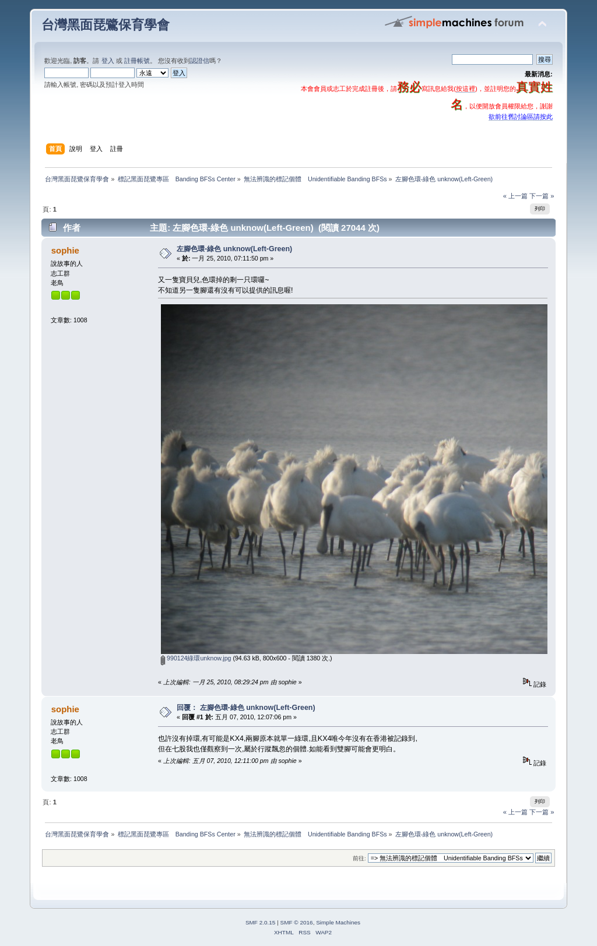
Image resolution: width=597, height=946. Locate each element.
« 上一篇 (515, 195)
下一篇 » (541, 195)
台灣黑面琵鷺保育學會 (105, 24)
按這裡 (465, 88)
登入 (107, 60)
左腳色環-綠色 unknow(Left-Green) (234, 249)
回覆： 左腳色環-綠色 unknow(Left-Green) (246, 708)
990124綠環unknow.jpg (196, 658)
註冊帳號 (137, 60)
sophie (65, 250)
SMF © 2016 (296, 922)
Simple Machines (338, 922)
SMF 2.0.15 (260, 922)
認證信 (199, 60)
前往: (359, 858)
